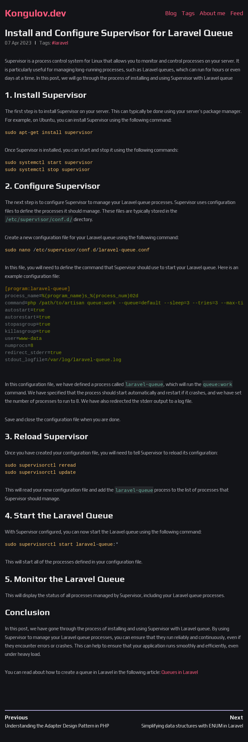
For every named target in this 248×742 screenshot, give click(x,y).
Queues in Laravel (179, 672)
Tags (188, 13)
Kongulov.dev (35, 13)
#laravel (60, 43)
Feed (236, 13)
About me (212, 13)
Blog (171, 13)
